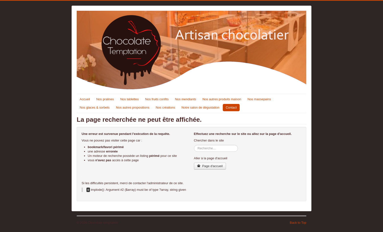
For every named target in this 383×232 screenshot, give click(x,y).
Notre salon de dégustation (200, 107)
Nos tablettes (129, 99)
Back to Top (298, 222)
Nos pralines (105, 99)
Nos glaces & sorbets (95, 107)
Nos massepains (259, 99)
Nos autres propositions (132, 107)
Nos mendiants (185, 99)
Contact (231, 107)
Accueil (85, 99)
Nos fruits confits (157, 99)
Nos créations (165, 107)
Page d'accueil (210, 166)
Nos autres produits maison (221, 99)
